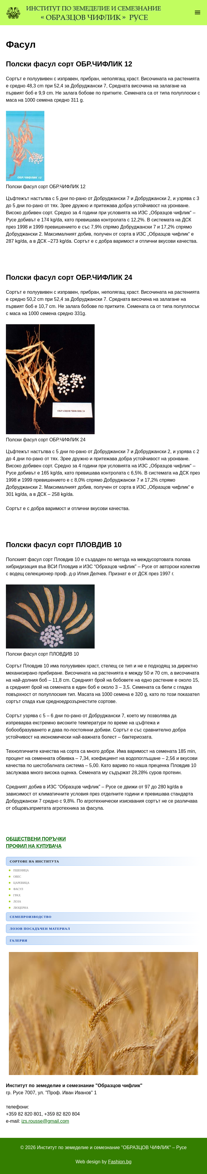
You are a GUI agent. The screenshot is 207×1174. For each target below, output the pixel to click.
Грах (17, 895)
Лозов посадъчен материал (40, 928)
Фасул (18, 889)
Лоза (17, 901)
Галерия (19, 940)
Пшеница (21, 870)
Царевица (21, 882)
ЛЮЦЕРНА (20, 907)
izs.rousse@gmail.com (45, 1121)
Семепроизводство (30, 917)
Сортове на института (34, 861)
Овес (17, 876)
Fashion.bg (119, 1161)
